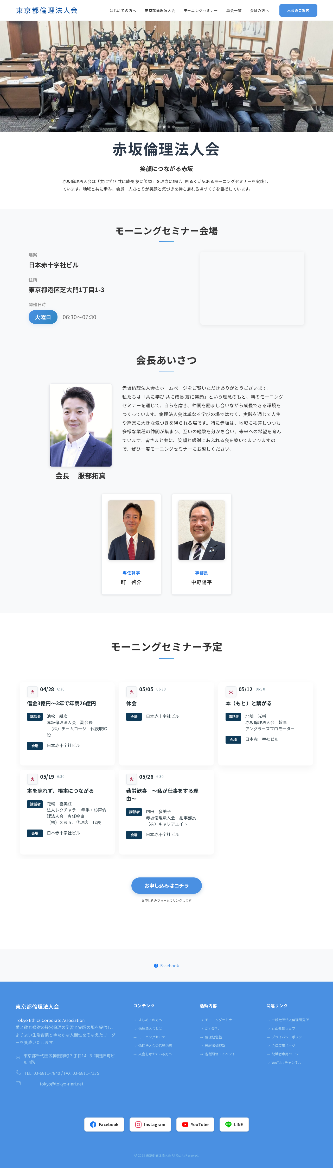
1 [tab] (159, 126)
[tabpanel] (166, 76)
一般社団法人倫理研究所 (287, 1019)
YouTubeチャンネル (284, 1062)
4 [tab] (173, 126)
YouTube (195, 1124)
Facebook (166, 965)
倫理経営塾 (211, 1037)
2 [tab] (164, 126)
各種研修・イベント (217, 1054)
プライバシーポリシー (285, 1037)
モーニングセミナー (151, 1037)
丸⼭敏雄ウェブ (280, 1028)
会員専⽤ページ (280, 1045)
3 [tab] (169, 126)
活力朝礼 (209, 1028)
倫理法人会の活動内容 (152, 1045)
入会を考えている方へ (152, 1054)
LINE (234, 1124)
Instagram (150, 1124)
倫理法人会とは (147, 1028)
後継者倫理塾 (212, 1045)
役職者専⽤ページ (282, 1054)
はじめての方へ (147, 1019)
